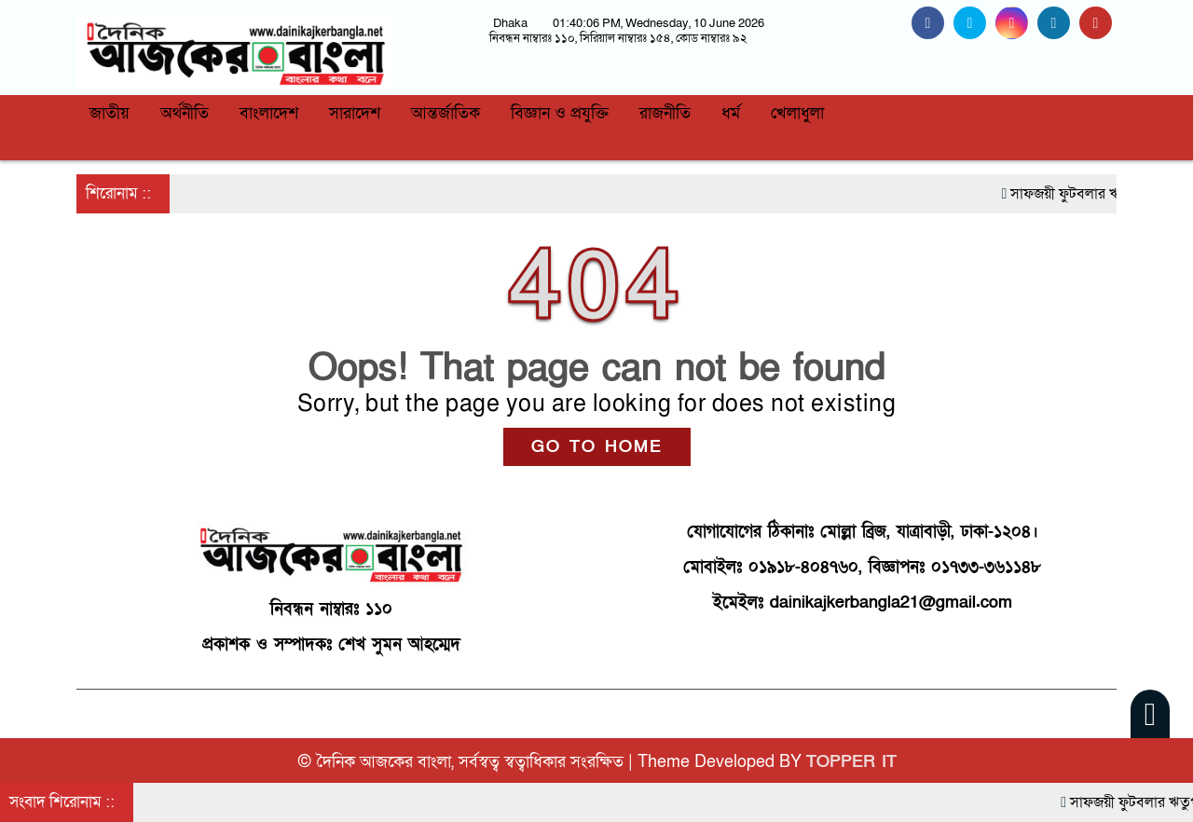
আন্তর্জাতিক (445, 113)
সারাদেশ (354, 113)
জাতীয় (109, 113)
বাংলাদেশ (269, 113)
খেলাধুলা (797, 113)
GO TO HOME (597, 447)
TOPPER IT (851, 762)
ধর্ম (730, 113)
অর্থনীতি (184, 113)
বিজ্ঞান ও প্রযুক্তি (560, 113)
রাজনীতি (665, 113)
